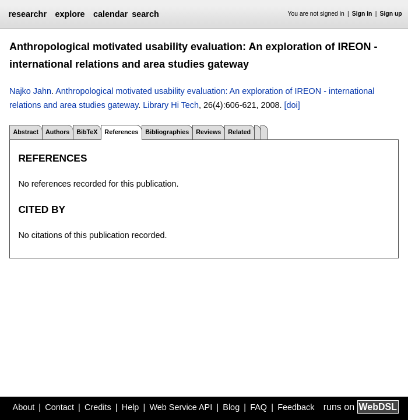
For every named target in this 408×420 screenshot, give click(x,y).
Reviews (208, 131)
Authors (57, 131)
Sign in (362, 13)
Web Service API (180, 407)
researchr (27, 14)
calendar (110, 14)
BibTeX (86, 131)
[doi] (292, 105)
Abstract (25, 131)
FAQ (258, 407)
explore (70, 14)
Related (239, 131)
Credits (98, 407)
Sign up (391, 13)
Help (130, 407)
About (24, 407)
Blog (231, 407)
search (145, 14)
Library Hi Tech (171, 105)
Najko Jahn (30, 91)
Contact (59, 407)
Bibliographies (167, 131)
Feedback (295, 407)
